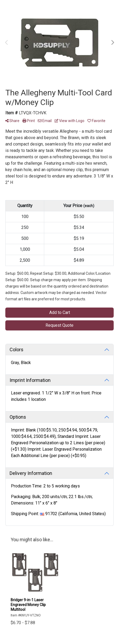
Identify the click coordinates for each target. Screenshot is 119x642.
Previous (6, 42)
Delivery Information (31, 473)
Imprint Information (30, 380)
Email (45, 121)
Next (112, 42)
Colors (16, 349)
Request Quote (59, 325)
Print (28, 121)
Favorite (96, 121)
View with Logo (69, 121)
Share (12, 121)
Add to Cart (59, 312)
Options (18, 417)
